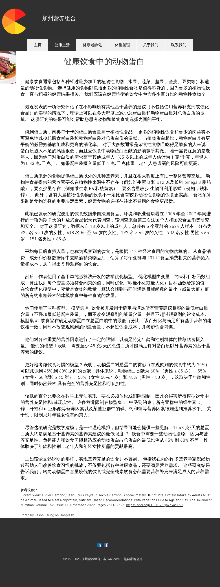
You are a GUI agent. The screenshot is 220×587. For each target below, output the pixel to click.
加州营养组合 (59, 18)
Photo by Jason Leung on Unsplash (47, 515)
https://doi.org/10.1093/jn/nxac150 (154, 505)
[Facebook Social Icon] (106, 545)
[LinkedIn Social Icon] (99, 545)
